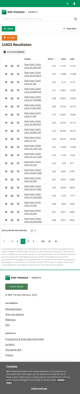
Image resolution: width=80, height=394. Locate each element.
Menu (8, 28)
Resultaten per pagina (14, 230)
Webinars (10, 319)
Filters (9, 37)
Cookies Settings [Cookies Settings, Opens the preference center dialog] (39, 391)
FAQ (7, 325)
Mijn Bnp (69, 28)
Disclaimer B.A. (13, 349)
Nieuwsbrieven (13, 309)
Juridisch (10, 344)
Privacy (9, 355)
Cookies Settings (16, 286)
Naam (27, 59)
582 (44, 241)
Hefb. (51, 59)
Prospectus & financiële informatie (24, 339)
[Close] (75, 369)
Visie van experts (14, 314)
